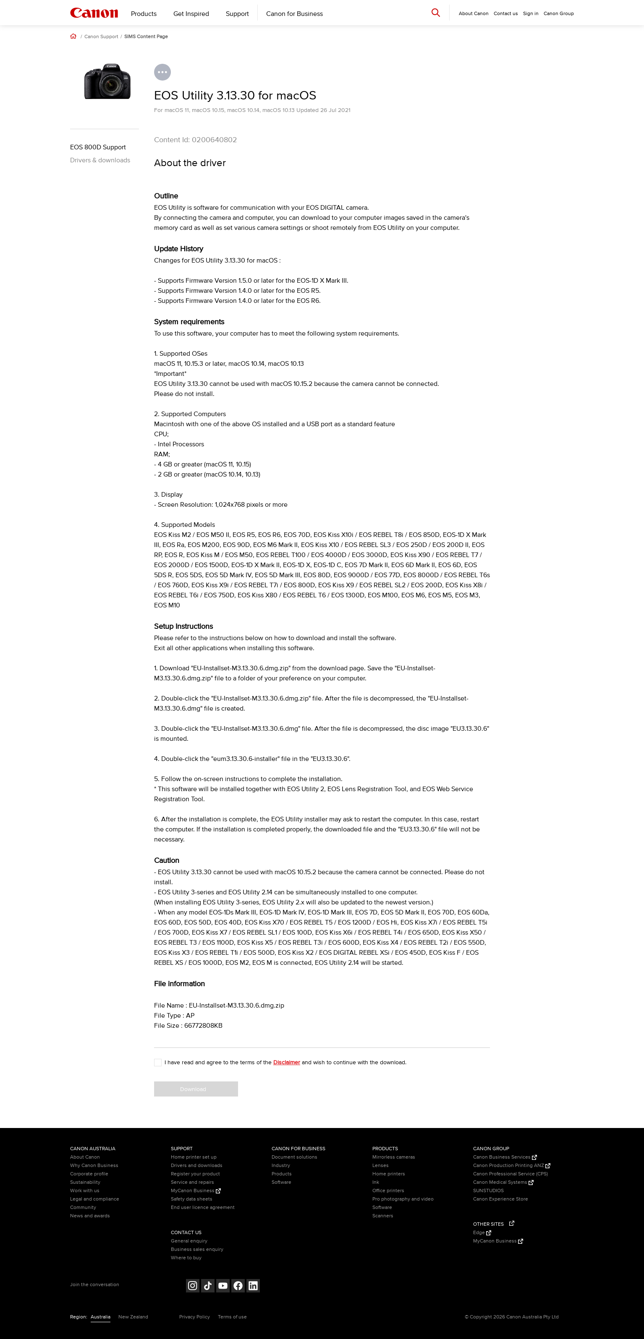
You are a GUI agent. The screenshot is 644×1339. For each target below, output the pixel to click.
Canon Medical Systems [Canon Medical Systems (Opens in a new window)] (503, 1182)
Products (144, 14)
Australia (100, 1317)
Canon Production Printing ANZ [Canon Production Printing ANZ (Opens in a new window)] (511, 1165)
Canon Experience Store (500, 1199)
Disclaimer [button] (286, 1062)
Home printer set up (194, 1157)
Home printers (388, 1174)
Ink (375, 1182)
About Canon (85, 1157)
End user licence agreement (203, 1207)
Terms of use (232, 1317)
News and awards (90, 1216)
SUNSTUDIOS (488, 1191)
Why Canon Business (94, 1165)
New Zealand (133, 1317)
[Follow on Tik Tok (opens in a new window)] (208, 1287)
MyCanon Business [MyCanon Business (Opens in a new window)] (196, 1191)
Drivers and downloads (197, 1165)
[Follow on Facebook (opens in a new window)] (238, 1287)
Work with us (84, 1191)
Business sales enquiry (197, 1249)
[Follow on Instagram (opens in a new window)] (192, 1287)
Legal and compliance (94, 1199)
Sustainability (85, 1182)
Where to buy (186, 1258)
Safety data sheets (191, 1199)
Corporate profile (89, 1174)
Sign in (531, 13)
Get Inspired (191, 14)
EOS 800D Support (98, 147)
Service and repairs (192, 1182)
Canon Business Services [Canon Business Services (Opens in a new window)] (505, 1157)
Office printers (388, 1191)
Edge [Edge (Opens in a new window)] (482, 1233)
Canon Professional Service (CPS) (510, 1174)
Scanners (382, 1216)
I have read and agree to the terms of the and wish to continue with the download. (285, 1062)
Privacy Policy (194, 1317)
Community (83, 1207)
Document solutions (294, 1157)
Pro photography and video (403, 1199)
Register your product (195, 1174)
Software (281, 1182)
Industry (281, 1165)
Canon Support (101, 37)
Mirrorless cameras (393, 1157)
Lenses (380, 1165)
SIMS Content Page (146, 37)
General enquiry (189, 1241)
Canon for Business (294, 14)
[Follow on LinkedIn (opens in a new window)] (253, 1287)
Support (237, 14)
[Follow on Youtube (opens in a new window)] (223, 1287)
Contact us (506, 13)
